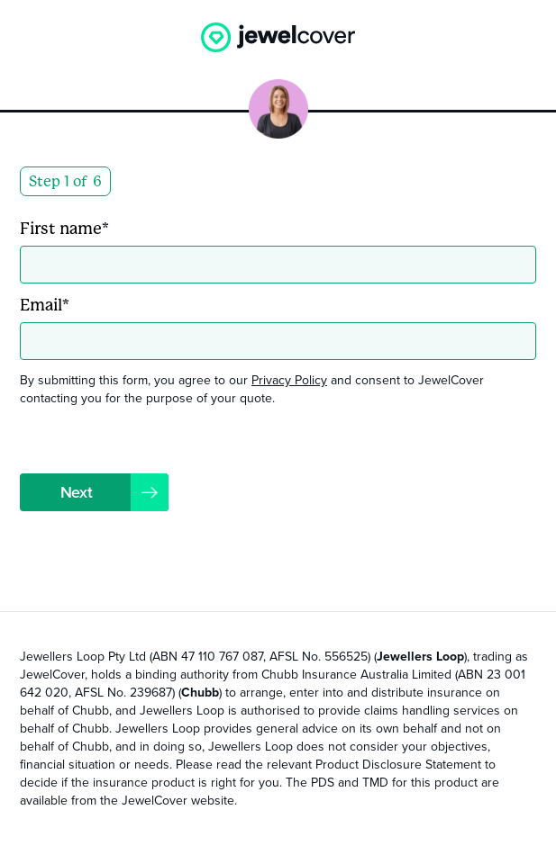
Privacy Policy (289, 380)
